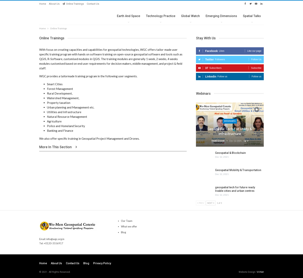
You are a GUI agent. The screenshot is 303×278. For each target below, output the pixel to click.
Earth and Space (128, 16)
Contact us (93, 3)
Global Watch (190, 16)
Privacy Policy (102, 263)
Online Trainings (73, 3)
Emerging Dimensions (221, 16)
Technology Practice (160, 16)
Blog (123, 232)
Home (42, 3)
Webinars (230, 121)
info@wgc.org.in (55, 239)
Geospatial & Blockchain (230, 152)
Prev (200, 203)
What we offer (129, 226)
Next (210, 203)
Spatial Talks (252, 16)
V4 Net (260, 272)
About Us (54, 3)
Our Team (126, 220)
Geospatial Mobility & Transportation (238, 170)
